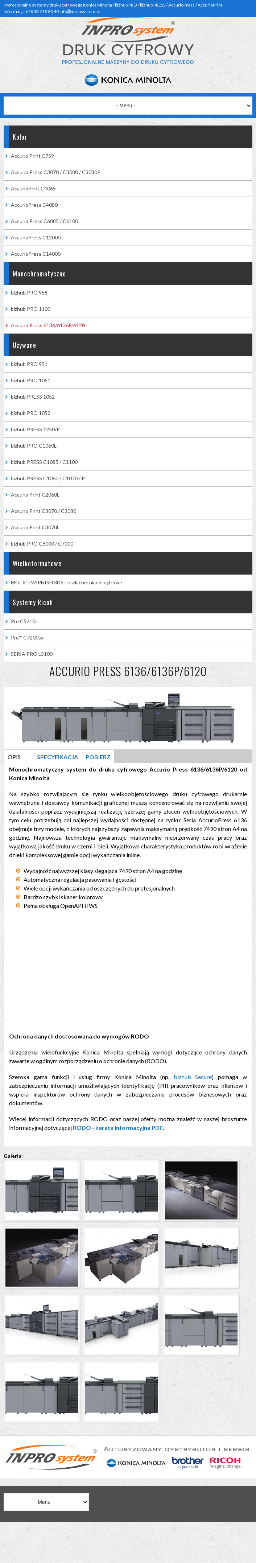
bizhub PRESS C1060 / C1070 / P (48, 478)
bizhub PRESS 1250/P (35, 429)
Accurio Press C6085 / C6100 (44, 221)
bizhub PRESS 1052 (33, 397)
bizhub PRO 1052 (30, 413)
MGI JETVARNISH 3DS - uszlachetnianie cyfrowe (66, 582)
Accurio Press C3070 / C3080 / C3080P (55, 172)
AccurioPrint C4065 (33, 188)
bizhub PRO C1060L (34, 446)
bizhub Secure (193, 1076)
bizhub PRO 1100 (30, 309)
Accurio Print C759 (32, 156)
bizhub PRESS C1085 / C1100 (44, 462)
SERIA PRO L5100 (32, 654)
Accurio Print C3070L (35, 527)
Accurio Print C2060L (35, 494)
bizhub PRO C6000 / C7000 (42, 543)
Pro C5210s (24, 621)
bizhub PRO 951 (29, 364)
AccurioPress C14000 (36, 254)
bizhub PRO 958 (29, 292)
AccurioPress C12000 (36, 237)
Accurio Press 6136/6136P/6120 (48, 325)
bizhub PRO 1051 (30, 380)
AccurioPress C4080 (34, 205)
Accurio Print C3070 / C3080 (43, 511)
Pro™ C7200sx (27, 637)
